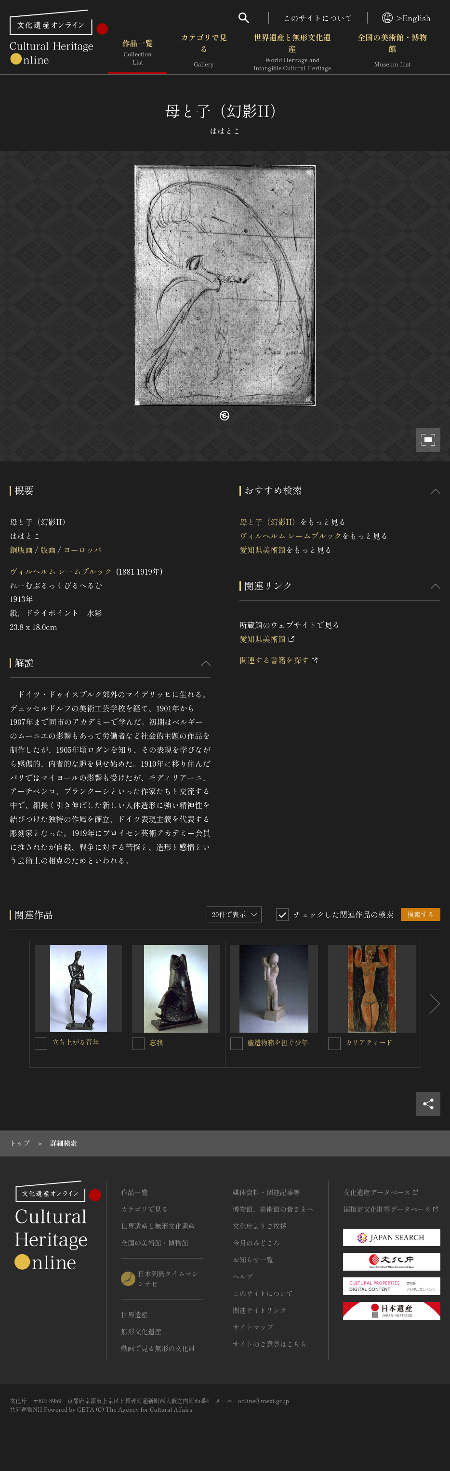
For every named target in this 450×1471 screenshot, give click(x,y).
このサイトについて (318, 18)
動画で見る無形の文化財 (158, 1348)
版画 (47, 549)
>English (406, 18)
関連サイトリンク (260, 1310)
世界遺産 (134, 1314)
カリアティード (369, 1042)
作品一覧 (138, 52)
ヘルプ (243, 1276)
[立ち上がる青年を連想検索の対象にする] (41, 1043)
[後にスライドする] (430, 1004)
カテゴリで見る (204, 52)
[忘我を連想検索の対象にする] (138, 1044)
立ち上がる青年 (75, 1042)
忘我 (156, 1042)
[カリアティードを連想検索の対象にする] (334, 1044)
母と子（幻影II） (269, 521)
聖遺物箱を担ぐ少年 (278, 1042)
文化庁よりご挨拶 (260, 1226)
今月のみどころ (256, 1243)
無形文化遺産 (141, 1331)
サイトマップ (253, 1327)
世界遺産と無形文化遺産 (292, 52)
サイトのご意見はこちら (270, 1344)
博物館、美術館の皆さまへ (273, 1209)
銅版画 (21, 549)
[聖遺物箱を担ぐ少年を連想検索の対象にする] (236, 1044)
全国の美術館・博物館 (392, 52)
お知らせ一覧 (253, 1259)
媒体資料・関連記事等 (266, 1192)
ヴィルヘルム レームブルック (61, 571)
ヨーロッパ (82, 549)
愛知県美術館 (262, 549)
